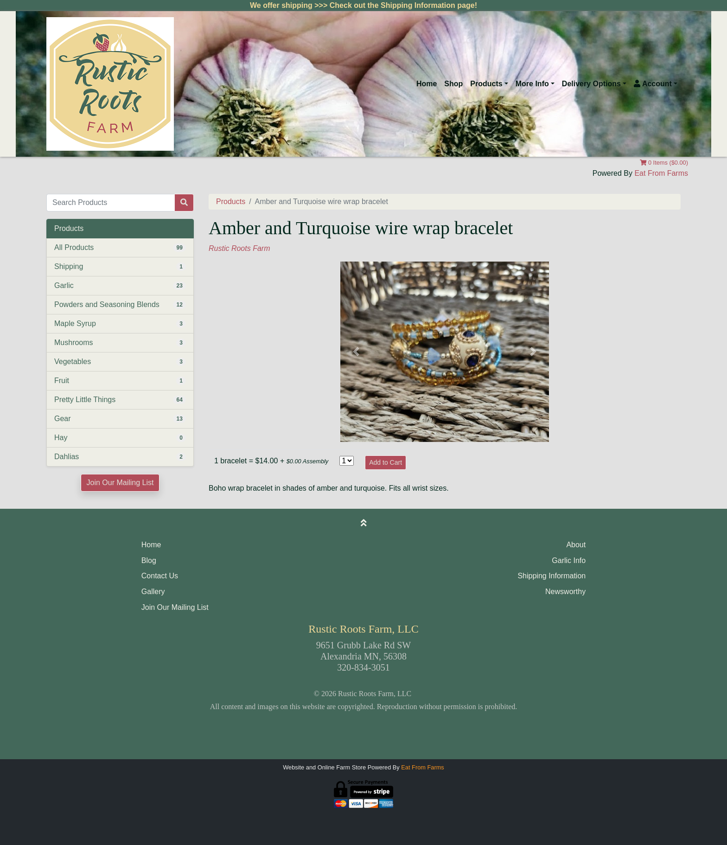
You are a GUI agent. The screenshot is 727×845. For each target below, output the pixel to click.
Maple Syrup (75, 323)
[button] (356, 352)
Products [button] (486, 84)
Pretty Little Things (84, 399)
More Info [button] (532, 84)
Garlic (64, 285)
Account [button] (653, 84)
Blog (148, 560)
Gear (62, 418)
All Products (74, 247)
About (576, 545)
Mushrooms (73, 342)
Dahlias (66, 457)
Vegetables (72, 361)
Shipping (68, 266)
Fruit (61, 380)
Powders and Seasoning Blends (106, 304)
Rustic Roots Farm (239, 248)
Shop (453, 84)
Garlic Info (569, 560)
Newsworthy (565, 591)
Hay (60, 438)
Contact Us (159, 576)
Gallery (153, 591)
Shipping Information (551, 576)
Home (426, 84)
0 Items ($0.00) (664, 162)
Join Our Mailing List (120, 483)
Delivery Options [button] (591, 84)
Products (230, 201)
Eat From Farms (661, 173)
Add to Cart (385, 462)
